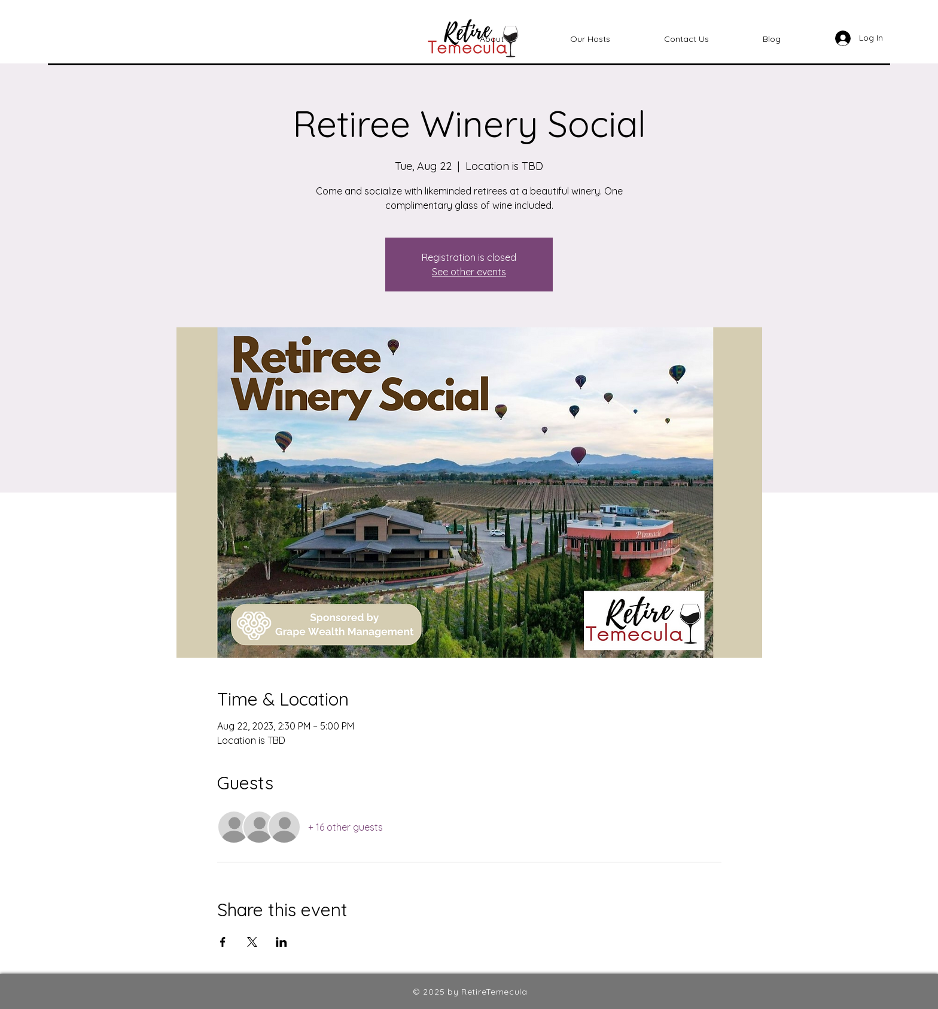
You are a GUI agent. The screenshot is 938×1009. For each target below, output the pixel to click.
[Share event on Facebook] (223, 942)
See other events (469, 272)
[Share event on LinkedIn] (281, 942)
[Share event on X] (252, 942)
